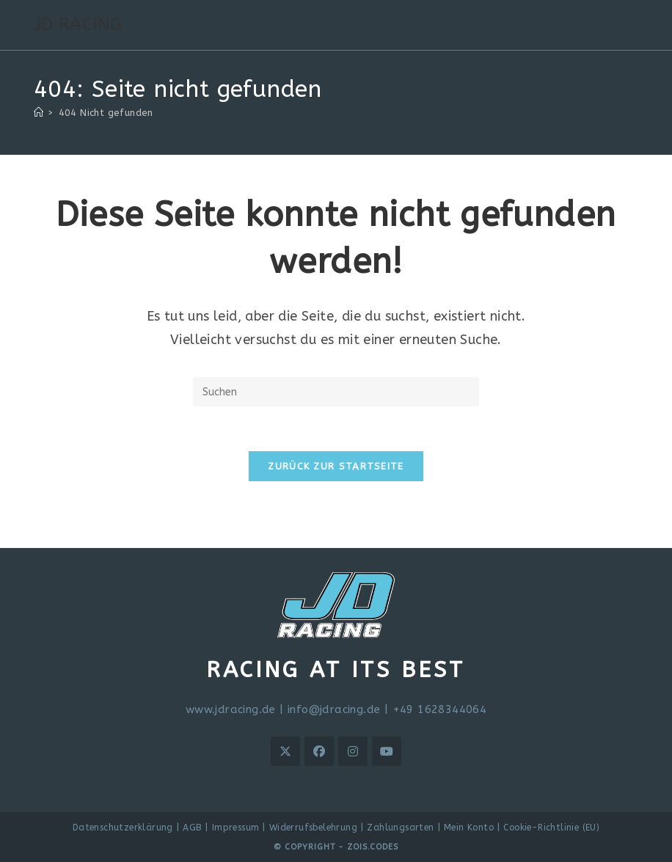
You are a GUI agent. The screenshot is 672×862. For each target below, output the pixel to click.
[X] (285, 751)
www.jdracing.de (231, 709)
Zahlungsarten (400, 827)
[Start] (38, 112)
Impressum (236, 827)
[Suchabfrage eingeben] (336, 391)
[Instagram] (353, 751)
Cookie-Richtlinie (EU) (551, 827)
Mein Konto (469, 827)
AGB (192, 827)
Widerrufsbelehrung (313, 827)
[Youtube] (386, 751)
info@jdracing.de (334, 709)
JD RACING (78, 24)
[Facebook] (319, 751)
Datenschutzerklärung (123, 827)
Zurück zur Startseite (335, 466)
